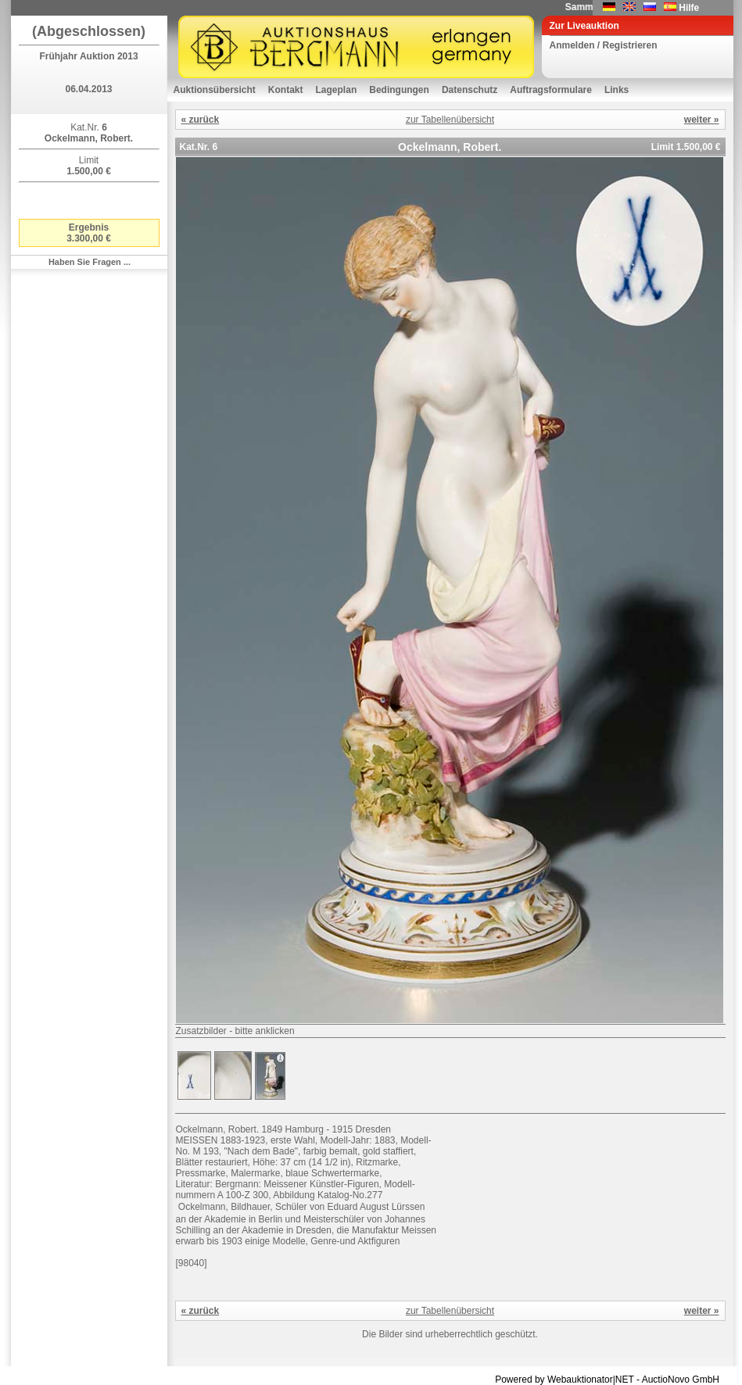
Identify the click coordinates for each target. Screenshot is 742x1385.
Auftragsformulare (551, 89)
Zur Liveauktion (584, 25)
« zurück (200, 119)
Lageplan (336, 89)
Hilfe (689, 7)
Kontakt (285, 89)
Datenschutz (469, 89)
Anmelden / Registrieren (604, 45)
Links (616, 89)
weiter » (701, 119)
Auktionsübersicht (215, 89)
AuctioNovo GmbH (680, 1379)
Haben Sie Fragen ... (89, 262)
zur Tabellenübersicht (450, 119)
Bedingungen (399, 89)
